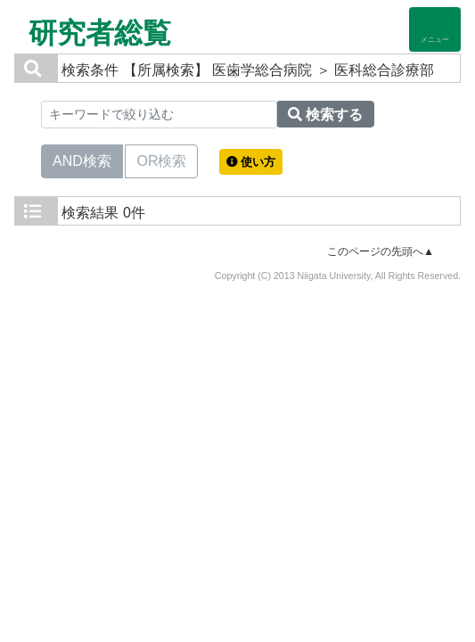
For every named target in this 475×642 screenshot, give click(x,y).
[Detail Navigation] (435, 29)
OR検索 (161, 160)
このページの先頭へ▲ (380, 251)
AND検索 (82, 160)
